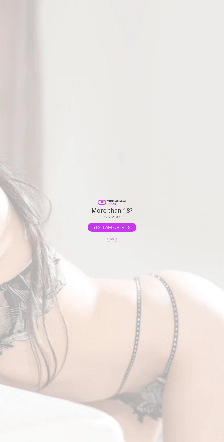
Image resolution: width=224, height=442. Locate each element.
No (112, 239)
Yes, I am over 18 (112, 227)
